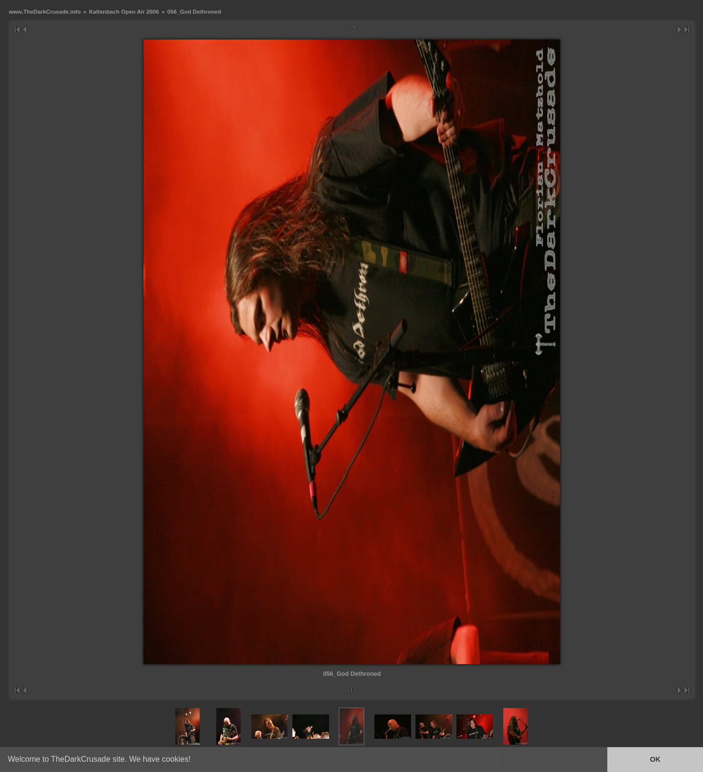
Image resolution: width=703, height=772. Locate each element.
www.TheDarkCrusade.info (45, 11)
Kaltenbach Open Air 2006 (124, 11)
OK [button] (655, 759)
